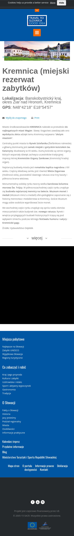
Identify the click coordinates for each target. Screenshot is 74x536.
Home (5, 57)
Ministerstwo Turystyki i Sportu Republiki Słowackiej (29, 457)
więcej (37, 238)
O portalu (27, 466)
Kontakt (44, 469)
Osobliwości (8, 428)
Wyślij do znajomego (16, 117)
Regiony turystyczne (12, 357)
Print (37, 117)
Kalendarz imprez (11, 441)
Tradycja (6, 393)
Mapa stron (13, 466)
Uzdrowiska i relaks (12, 382)
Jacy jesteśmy (9, 417)
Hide (61, 2)
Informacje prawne (44, 466)
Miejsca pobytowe (13, 339)
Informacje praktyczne (13, 432)
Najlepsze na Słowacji (13, 346)
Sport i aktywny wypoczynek (16, 385)
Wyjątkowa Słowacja (12, 354)
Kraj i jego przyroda (12, 374)
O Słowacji (8, 402)
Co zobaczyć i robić (14, 367)
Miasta (5, 425)
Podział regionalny (11, 421)
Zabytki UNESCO (10, 350)
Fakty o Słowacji (10, 410)
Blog (4, 452)
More (52, 2)
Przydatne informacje (13, 447)
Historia (6, 414)
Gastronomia (9, 389)
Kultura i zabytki (10, 378)
